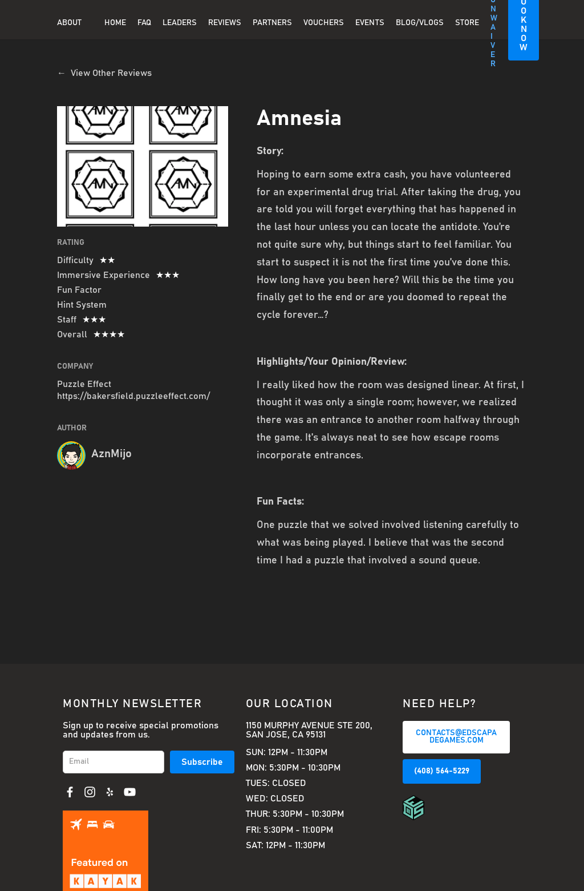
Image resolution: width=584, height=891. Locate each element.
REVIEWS (224, 23)
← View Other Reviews (104, 73)
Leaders (180, 23)
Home (115, 23)
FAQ (144, 23)
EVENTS (369, 23)
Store (467, 23)
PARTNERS (272, 23)
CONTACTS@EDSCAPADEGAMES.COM (456, 737)
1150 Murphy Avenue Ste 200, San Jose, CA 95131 (309, 730)
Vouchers (323, 23)
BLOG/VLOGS (420, 23)
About (69, 23)
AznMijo (111, 453)
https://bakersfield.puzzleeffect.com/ (133, 396)
